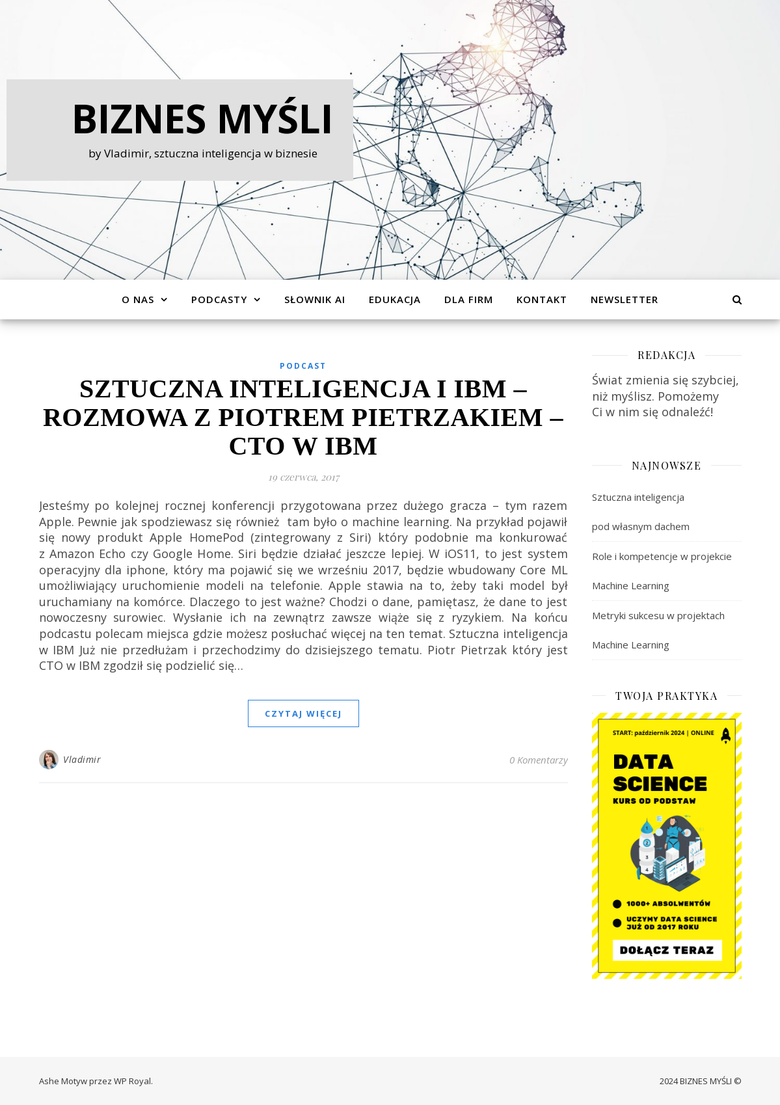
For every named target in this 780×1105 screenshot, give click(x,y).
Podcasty (219, 299)
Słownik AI (314, 299)
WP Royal (132, 1081)
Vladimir (82, 759)
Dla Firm (468, 299)
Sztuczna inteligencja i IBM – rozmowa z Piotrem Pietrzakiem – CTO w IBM (303, 417)
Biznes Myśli (203, 118)
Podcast (303, 365)
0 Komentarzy (538, 759)
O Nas (138, 299)
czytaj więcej (303, 713)
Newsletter (624, 299)
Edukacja (395, 299)
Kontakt (542, 299)
